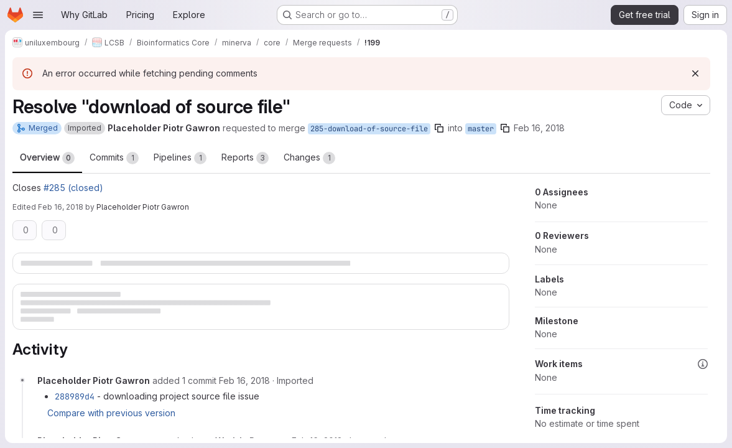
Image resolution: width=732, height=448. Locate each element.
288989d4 (75, 396)
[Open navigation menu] (38, 15)
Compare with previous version (111, 413)
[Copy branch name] (439, 128)
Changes (309, 158)
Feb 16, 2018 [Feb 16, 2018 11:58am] (60, 207)
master (481, 129)
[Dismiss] (695, 73)
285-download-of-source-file (369, 129)
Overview (47, 158)
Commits (114, 158)
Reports (245, 158)
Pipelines (180, 158)
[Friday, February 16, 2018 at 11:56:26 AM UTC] (244, 380)
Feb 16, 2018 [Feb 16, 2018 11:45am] (539, 128)
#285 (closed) (73, 187)
